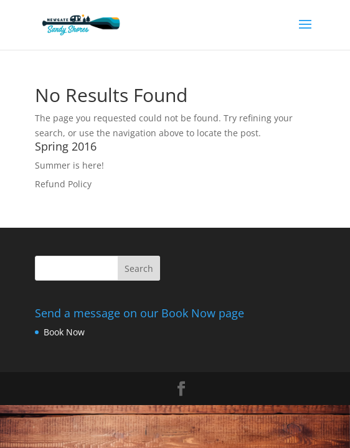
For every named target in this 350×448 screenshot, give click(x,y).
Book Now (64, 332)
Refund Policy (63, 184)
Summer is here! (69, 165)
